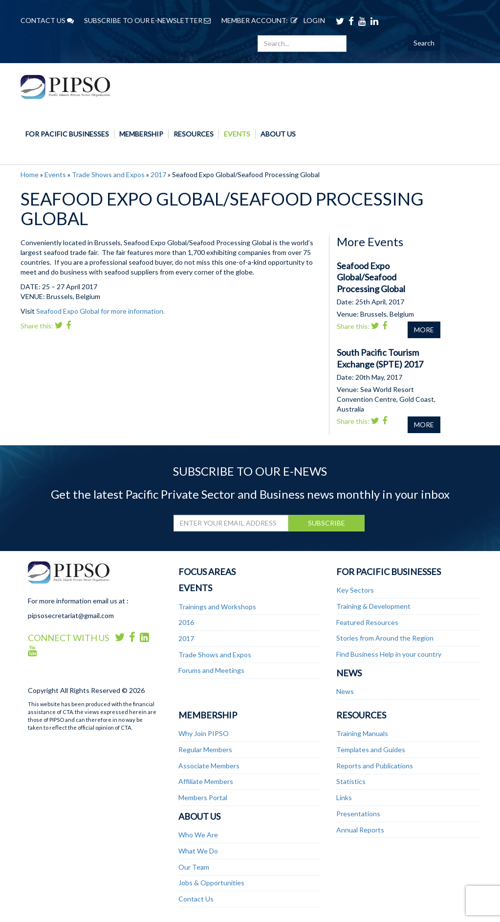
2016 (186, 622)
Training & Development (373, 606)
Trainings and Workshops (217, 606)
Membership (141, 134)
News (349, 673)
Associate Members (208, 765)
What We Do (198, 851)
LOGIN (306, 20)
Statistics (351, 781)
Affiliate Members (205, 781)
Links (344, 797)
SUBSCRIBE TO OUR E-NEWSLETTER (147, 20)
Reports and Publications (374, 765)
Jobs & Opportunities (211, 882)
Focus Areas (207, 571)
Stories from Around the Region (385, 638)
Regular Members (205, 749)
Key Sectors (355, 590)
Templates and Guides (370, 749)
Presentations (358, 813)
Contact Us (196, 899)
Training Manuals (362, 733)
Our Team (193, 867)
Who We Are (198, 834)
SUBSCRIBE (326, 523)
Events (237, 134)
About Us (278, 134)
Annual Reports (360, 830)
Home (30, 174)
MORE (424, 329)
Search (424, 43)
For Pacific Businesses (67, 134)
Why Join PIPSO (203, 733)
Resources (194, 134)
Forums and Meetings (211, 670)
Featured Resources (367, 622)
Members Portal (202, 797)
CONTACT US (47, 20)
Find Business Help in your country (388, 654)
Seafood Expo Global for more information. (100, 311)
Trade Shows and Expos (108, 174)
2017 (158, 174)
